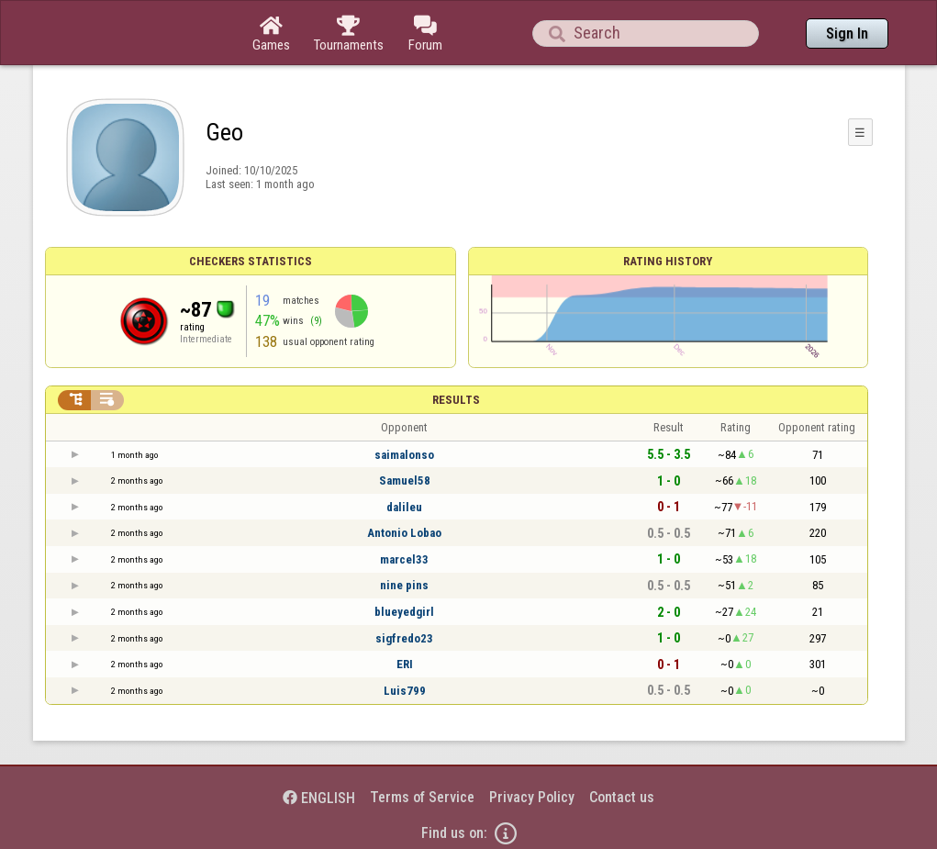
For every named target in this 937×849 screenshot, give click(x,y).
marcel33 (404, 559)
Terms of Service (422, 797)
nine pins (404, 585)
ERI (404, 664)
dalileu (404, 507)
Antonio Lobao (404, 533)
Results (456, 400)
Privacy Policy (531, 797)
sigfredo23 (404, 638)
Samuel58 (404, 480)
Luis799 (405, 691)
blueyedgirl (404, 612)
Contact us (621, 797)
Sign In (847, 33)
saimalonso (404, 455)
